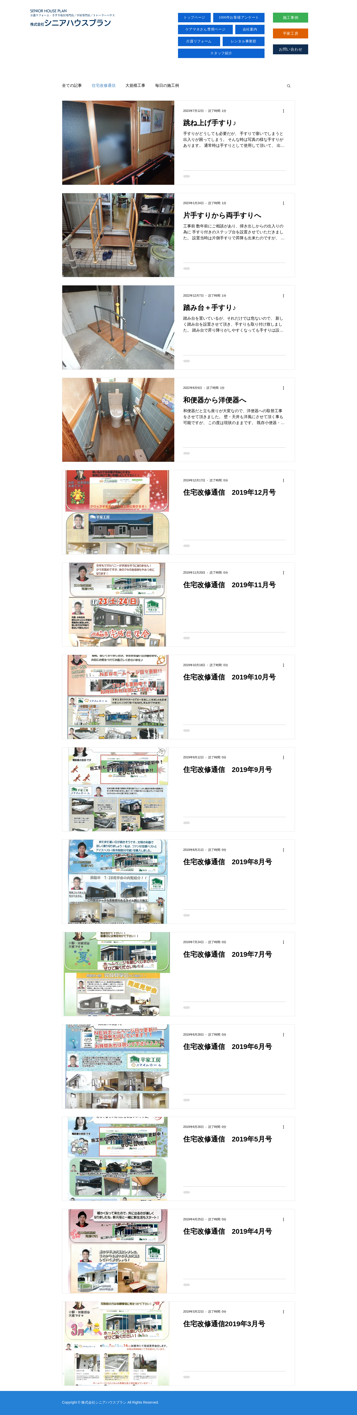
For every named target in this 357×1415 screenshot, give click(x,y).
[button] (288, 86)
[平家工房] (290, 33)
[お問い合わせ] (290, 49)
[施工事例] (290, 18)
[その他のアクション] (285, 111)
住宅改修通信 (104, 85)
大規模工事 (135, 85)
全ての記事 (72, 85)
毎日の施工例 (167, 85)
